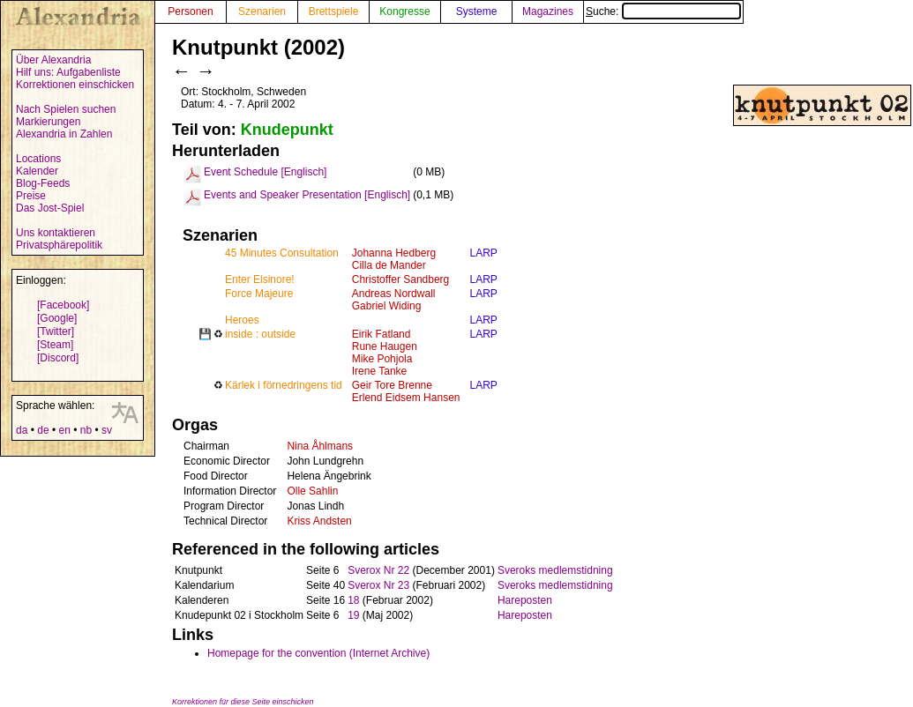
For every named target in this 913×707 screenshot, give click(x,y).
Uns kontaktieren (55, 233)
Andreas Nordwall (394, 293)
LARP (483, 253)
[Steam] (55, 345)
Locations (38, 159)
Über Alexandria (53, 60)
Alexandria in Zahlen (64, 134)
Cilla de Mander (389, 265)
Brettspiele (334, 11)
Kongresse (404, 11)
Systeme (477, 11)
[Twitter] (55, 331)
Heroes (242, 320)
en (64, 430)
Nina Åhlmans (320, 446)
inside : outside (260, 334)
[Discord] (58, 358)
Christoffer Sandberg (401, 279)
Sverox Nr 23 (378, 585)
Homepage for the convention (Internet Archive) (318, 653)
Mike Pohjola (382, 359)
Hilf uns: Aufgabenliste (68, 72)
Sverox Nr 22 (378, 570)
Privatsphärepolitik (59, 245)
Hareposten (525, 600)
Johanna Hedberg (394, 253)
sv (106, 430)
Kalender (37, 171)
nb (86, 430)
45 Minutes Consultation (282, 253)
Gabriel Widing (387, 306)
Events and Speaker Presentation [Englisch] (307, 195)
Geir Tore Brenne (392, 385)
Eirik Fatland (381, 334)
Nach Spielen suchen (66, 109)
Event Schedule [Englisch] (265, 172)
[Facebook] (63, 305)
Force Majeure (259, 293)
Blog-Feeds (43, 183)
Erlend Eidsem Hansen (406, 397)
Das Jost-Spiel (50, 208)
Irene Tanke (380, 371)
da (21, 430)
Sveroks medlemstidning (555, 570)
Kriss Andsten (319, 521)
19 (353, 615)
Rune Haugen (384, 346)
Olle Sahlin (312, 491)
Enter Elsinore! (260, 279)
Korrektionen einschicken (75, 84)
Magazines (547, 11)
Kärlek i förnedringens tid (283, 385)
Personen (190, 11)
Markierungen (48, 121)
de (43, 430)
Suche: (663, 11)
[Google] (57, 318)
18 (353, 600)
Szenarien (262, 11)
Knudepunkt (287, 129)
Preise (31, 196)
